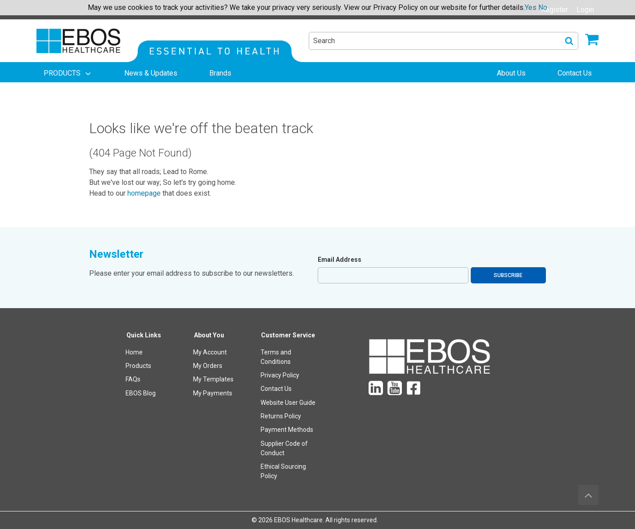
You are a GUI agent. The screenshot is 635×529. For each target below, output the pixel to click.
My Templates (213, 379)
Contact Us (276, 388)
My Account (210, 352)
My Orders (207, 365)
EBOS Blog (141, 393)
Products (138, 365)
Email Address (339, 259)
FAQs (133, 379)
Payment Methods (287, 429)
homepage (144, 193)
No (542, 7)
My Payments (212, 393)
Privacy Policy (280, 375)
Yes (530, 7)
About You (209, 335)
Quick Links (143, 335)
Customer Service (288, 335)
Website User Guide (288, 402)
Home (134, 352)
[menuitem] (67, 73)
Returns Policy (281, 416)
